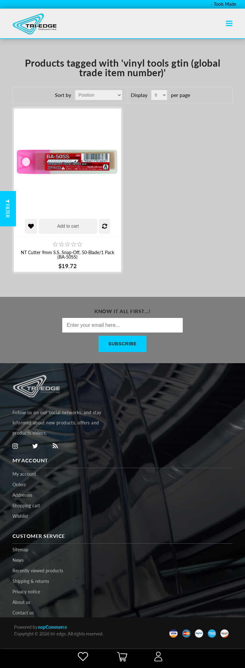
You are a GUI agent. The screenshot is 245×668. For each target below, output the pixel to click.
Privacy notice (26, 591)
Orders (19, 484)
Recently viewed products (37, 570)
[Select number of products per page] (159, 95)
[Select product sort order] (98, 95)
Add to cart (68, 226)
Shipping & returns (30, 581)
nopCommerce (52, 627)
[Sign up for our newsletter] (122, 325)
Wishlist (20, 516)
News (18, 560)
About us (21, 602)
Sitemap (20, 549)
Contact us (23, 612)
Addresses (22, 495)
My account (24, 474)
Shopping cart (26, 505)
